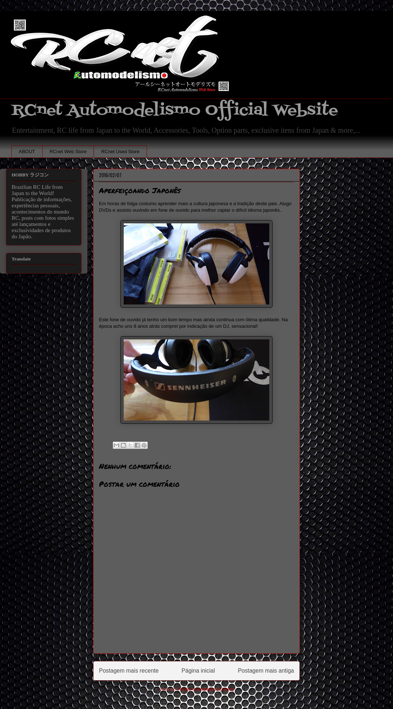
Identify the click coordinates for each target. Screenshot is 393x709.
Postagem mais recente (129, 671)
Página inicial (198, 671)
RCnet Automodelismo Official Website (174, 110)
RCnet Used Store (120, 151)
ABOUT (27, 151)
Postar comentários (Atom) (206, 689)
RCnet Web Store (68, 151)
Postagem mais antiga (266, 671)
